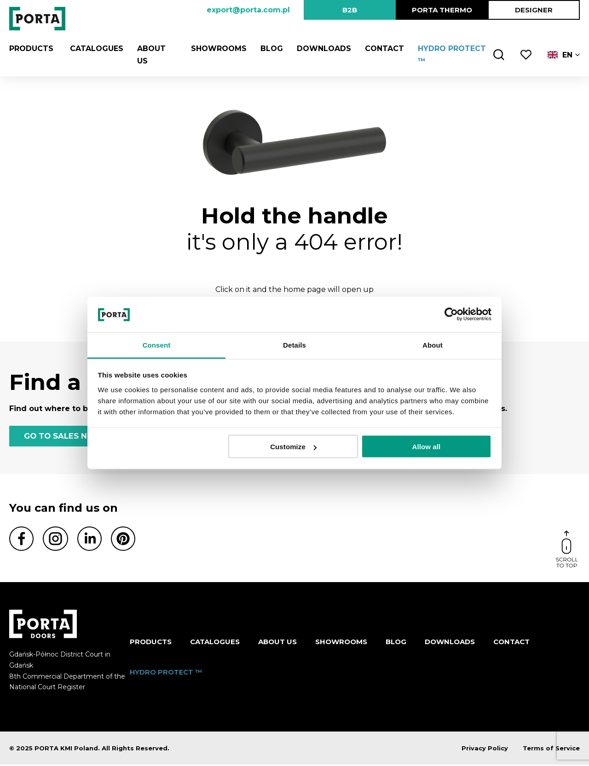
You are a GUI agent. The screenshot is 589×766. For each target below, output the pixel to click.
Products (31, 48)
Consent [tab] (157, 345)
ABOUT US (277, 642)
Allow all (426, 447)
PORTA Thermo (442, 10)
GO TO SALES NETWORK (74, 436)
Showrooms (216, 48)
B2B (349, 10)
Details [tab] (294, 345)
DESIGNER (534, 10)
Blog (269, 48)
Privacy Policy (485, 749)
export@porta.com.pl (248, 10)
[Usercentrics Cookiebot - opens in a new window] (451, 314)
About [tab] (432, 345)
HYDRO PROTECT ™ (166, 673)
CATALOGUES (94, 48)
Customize (293, 447)
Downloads (321, 48)
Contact (382, 48)
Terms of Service (551, 749)
